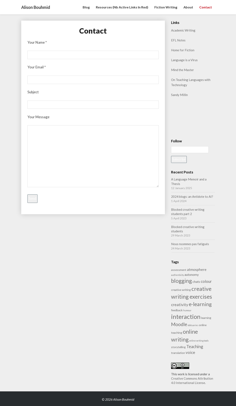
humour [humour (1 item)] (187, 310)
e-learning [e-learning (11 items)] (200, 304)
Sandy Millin (179, 95)
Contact (205, 7)
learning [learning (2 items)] (206, 317)
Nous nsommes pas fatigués (190, 244)
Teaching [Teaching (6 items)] (194, 346)
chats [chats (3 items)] (196, 281)
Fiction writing (165, 7)
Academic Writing (183, 30)
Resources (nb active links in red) (122, 7)
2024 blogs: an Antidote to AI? (192, 196)
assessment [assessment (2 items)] (178, 269)
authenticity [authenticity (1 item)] (177, 275)
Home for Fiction (182, 50)
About (188, 7)
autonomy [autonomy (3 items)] (191, 274)
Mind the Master (182, 70)
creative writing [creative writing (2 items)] (181, 289)
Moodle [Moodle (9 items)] (179, 324)
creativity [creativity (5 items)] (179, 304)
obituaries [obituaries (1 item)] (193, 325)
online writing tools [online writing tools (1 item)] (199, 340)
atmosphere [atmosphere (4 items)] (197, 269)
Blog (86, 7)
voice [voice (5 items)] (190, 352)
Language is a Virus (184, 60)
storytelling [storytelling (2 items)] (178, 347)
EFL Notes (178, 40)
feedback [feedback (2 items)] (177, 310)
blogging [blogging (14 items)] (181, 280)
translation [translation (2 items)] (178, 353)
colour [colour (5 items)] (206, 281)
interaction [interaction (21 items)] (186, 316)
